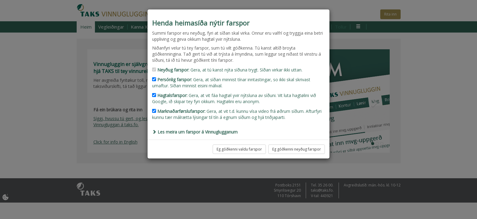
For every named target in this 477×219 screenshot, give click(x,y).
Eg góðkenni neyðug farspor (296, 149)
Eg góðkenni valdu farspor (239, 149)
